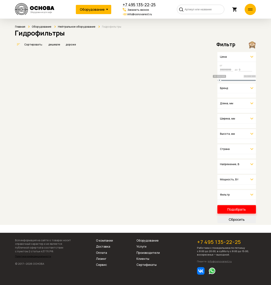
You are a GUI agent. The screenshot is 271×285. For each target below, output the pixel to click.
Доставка (103, 246)
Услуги (141, 246)
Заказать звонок (138, 9)
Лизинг (101, 259)
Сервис (101, 265)
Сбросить (237, 219)
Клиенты (142, 259)
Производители (148, 253)
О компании (104, 240)
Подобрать (236, 209)
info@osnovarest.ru (139, 14)
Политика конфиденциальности (33, 256)
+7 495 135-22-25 (139, 5)
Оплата (101, 253)
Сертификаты (146, 265)
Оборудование (147, 240)
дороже (71, 44)
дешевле (54, 44)
